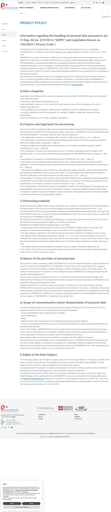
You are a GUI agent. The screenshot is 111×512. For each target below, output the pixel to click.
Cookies (4, 45)
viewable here (77, 85)
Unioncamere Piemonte (84, 409)
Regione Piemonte (67, 409)
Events (48, 2)
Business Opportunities (49, 8)
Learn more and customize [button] (22, 507)
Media (3, 29)
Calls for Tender (55, 2)
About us (28, 2)
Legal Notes (5, 51)
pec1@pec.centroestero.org (14, 424)
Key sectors (86, 8)
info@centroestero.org (12, 422)
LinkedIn (97, 2)
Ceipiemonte (9, 6)
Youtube (103, 2)
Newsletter (65, 2)
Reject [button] (12, 503)
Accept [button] (31, 503)
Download (72, 2)
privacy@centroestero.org (34, 379)
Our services (70, 8)
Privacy (4, 35)
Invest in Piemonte (26, 8)
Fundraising (5, 23)
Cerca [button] (110, 3)
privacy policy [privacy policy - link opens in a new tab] (6, 488)
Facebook (94, 2)
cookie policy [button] (25, 492)
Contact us (41, 2)
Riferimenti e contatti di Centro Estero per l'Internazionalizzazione (17, 409)
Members (34, 2)
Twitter (100, 2)
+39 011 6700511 (11, 420)
